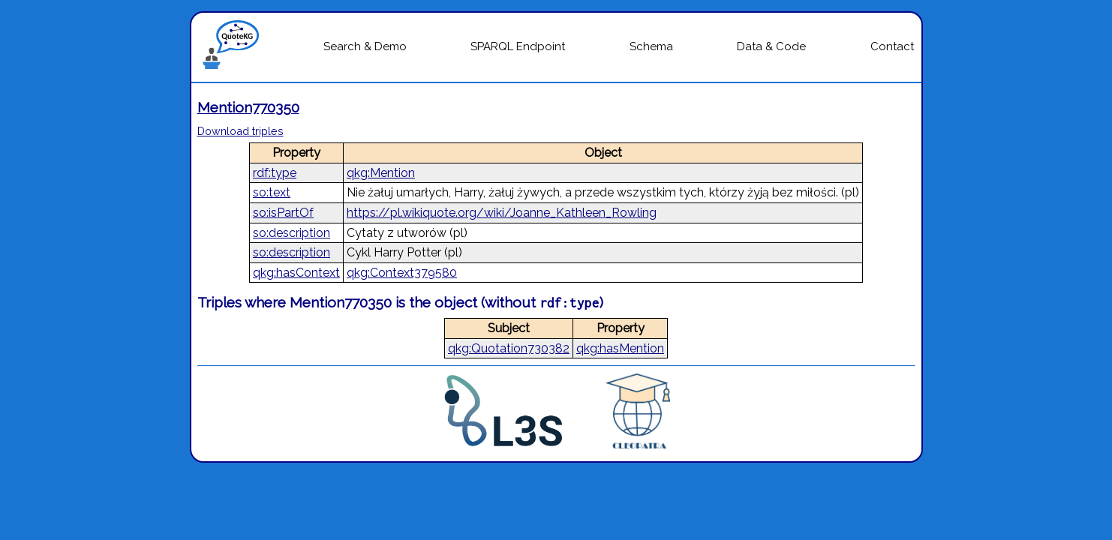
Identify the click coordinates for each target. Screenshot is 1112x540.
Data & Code (771, 46)
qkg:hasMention (620, 348)
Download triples (240, 130)
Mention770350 (248, 107)
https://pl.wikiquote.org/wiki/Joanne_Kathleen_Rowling (502, 213)
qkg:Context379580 (402, 273)
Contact (892, 46)
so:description (291, 233)
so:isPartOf (283, 213)
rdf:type (274, 173)
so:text (271, 192)
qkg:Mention (381, 173)
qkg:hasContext (296, 273)
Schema (651, 46)
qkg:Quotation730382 (509, 348)
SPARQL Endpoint (517, 46)
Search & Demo (365, 46)
